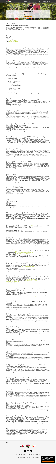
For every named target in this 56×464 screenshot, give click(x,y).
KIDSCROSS (20, 454)
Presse (18, 457)
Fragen (30, 1)
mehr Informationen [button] (48, 459)
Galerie (44, 1)
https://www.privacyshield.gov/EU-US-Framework (18, 249)
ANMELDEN (28, 454)
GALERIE (36, 454)
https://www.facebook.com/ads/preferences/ (36, 297)
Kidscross (26, 1)
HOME (16, 454)
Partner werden (22, 457)
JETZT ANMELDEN (28, 16)
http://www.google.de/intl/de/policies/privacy (23, 253)
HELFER (32, 454)
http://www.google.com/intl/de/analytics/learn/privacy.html (24, 252)
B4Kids (48, 1)
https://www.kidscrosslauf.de (13, 41)
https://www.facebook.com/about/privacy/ (41, 296)
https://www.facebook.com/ (31, 279)
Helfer (40, 1)
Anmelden (35, 1)
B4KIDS (40, 454)
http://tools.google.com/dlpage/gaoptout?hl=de (28, 266)
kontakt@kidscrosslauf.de (13, 40)
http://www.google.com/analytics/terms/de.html (22, 251)
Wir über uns (28, 457)
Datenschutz (37, 457)
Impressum (32, 457)
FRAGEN (24, 454)
